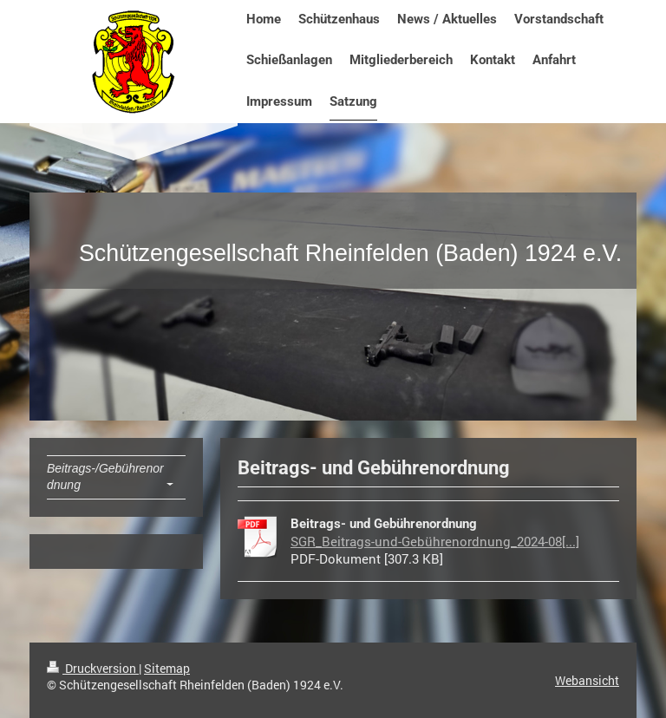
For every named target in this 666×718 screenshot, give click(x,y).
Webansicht (587, 680)
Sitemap (167, 668)
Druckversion (93, 668)
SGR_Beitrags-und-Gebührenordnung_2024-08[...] (435, 541)
